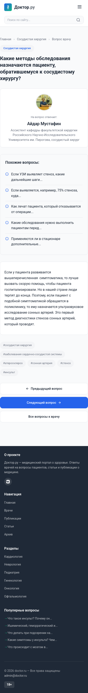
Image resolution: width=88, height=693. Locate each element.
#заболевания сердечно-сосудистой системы (32, 354)
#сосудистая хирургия (17, 345)
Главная (5, 39)
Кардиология (13, 556)
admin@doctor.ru (15, 675)
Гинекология (13, 580)
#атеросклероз (13, 363)
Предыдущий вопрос (44, 389)
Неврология (12, 564)
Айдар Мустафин (44, 123)
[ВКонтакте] (8, 481)
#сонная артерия (41, 363)
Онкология (11, 588)
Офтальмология (15, 596)
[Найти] (78, 20)
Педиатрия (11, 572)
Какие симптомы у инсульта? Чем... (32, 640)
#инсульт (9, 372)
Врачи (8, 510)
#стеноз (65, 363)
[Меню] (79, 7)
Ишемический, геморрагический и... (33, 625)
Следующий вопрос (44, 403)
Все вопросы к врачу (44, 417)
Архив (8, 534)
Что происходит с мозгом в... (28, 647)
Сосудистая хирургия (31, 39)
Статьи (9, 526)
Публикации (12, 518)
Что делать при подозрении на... (30, 633)
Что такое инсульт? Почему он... (30, 618)
